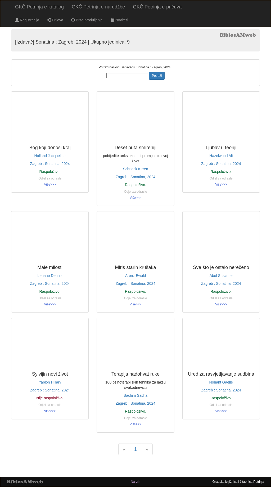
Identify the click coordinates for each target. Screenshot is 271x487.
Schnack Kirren (135, 169)
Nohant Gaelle (221, 382)
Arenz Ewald (135, 275)
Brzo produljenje (87, 20)
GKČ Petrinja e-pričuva (157, 7)
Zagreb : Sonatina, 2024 (50, 164)
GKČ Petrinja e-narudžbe (98, 7)
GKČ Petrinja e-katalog (39, 7)
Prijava (55, 20)
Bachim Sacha (135, 395)
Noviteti (119, 20)
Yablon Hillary (50, 382)
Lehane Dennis (50, 275)
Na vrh (135, 482)
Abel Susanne (221, 275)
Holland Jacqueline (50, 156)
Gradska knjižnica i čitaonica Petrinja (238, 482)
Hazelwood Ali (221, 156)
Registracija (27, 20)
